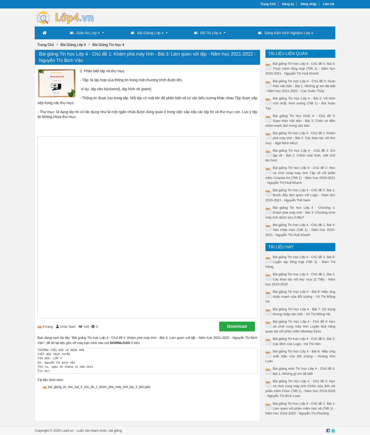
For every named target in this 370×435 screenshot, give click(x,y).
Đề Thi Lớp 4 (207, 32)
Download (237, 326)
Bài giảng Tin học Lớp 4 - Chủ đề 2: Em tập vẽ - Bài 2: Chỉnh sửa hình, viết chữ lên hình (300, 155)
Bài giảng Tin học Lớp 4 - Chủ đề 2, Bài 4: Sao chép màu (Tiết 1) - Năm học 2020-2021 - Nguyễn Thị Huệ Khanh (300, 230)
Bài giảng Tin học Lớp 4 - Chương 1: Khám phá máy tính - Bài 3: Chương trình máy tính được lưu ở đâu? (300, 212)
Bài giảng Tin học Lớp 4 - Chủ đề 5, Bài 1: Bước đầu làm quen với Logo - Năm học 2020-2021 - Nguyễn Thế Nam (300, 195)
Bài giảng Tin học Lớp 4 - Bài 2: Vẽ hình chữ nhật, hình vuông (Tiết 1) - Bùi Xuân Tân (300, 103)
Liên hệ (328, 4)
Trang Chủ (267, 4)
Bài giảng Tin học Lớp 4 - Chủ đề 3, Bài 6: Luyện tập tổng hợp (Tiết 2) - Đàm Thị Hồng (300, 262)
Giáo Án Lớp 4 (85, 32)
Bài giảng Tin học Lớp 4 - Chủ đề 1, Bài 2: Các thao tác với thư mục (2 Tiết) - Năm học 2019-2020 (300, 279)
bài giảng (115, 430)
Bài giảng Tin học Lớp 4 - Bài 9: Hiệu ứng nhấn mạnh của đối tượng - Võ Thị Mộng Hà (300, 296)
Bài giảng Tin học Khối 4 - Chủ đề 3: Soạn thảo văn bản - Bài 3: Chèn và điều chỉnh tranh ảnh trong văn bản (300, 121)
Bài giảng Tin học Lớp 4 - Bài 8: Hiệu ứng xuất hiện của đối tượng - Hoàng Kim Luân (300, 356)
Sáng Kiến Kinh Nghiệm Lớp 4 (285, 32)
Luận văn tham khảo (92, 430)
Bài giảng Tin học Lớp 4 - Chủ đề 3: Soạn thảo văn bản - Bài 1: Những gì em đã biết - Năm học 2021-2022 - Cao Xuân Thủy (300, 86)
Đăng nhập (309, 4)
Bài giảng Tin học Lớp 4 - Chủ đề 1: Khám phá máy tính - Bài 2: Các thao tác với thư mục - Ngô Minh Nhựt (300, 138)
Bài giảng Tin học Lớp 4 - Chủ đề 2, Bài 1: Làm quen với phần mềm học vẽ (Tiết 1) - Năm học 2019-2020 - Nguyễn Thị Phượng (300, 408)
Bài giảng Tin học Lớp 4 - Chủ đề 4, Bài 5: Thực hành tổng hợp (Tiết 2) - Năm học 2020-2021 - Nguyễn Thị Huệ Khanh (300, 68)
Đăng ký (288, 4)
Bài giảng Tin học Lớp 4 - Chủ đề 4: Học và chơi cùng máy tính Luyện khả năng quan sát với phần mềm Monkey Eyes (300, 326)
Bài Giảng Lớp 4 (147, 32)
